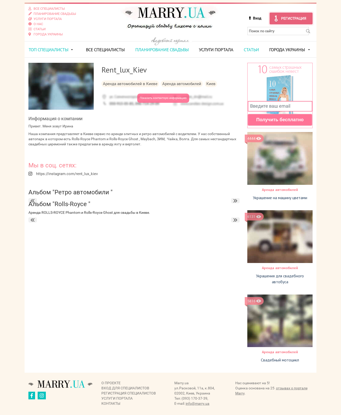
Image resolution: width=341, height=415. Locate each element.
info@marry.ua (197, 403)
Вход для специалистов (125, 388)
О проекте (111, 383)
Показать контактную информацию (163, 98)
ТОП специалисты (48, 50)
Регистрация (293, 18)
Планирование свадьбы (162, 50)
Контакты (110, 403)
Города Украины (287, 50)
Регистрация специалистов (128, 393)
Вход (257, 18)
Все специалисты (105, 50)
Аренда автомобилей (280, 189)
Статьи (251, 50)
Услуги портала (216, 50)
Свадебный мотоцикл (280, 359)
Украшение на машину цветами (280, 197)
